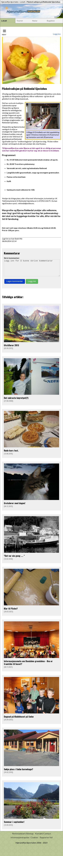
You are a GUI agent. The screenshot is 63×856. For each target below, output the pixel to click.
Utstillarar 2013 (11, 348)
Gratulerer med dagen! (14, 506)
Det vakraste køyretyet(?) (16, 401)
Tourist (19, 21)
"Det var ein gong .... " (14, 559)
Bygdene (51, 21)
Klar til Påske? (11, 611)
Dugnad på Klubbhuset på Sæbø (19, 719)
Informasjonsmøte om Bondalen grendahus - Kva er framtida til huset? (28, 666)
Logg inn (57, 34)
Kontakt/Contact (43, 837)
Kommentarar (12, 253)
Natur (34, 21)
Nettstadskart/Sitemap (23, 837)
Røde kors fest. (11, 453)
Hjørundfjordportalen (9, 2)
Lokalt (22, 2)
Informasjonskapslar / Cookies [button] (24, 841)
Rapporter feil (46, 841)
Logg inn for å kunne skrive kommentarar (32, 269)
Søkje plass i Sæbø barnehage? (18, 772)
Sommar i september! (14, 825)
